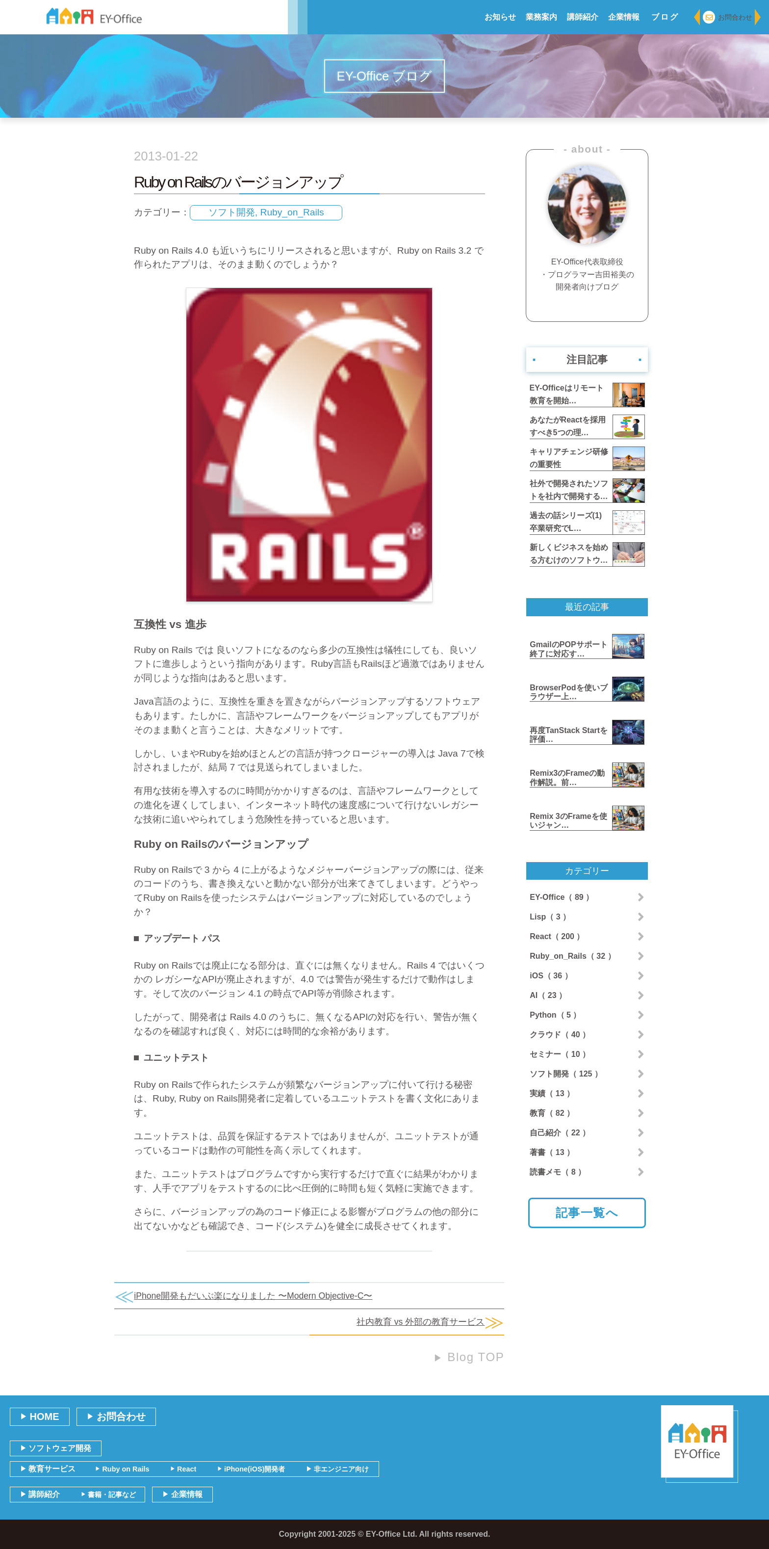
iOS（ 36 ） (551, 975)
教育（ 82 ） (552, 1113)
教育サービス (48, 1469)
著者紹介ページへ (587, 306)
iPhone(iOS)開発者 (251, 1469)
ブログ (665, 17)
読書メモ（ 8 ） (558, 1172)
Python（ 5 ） (555, 1015)
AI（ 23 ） (548, 995)
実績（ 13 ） (552, 1093)
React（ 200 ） (557, 936)
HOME (39, 1416)
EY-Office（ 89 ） (561, 897)
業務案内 (541, 17)
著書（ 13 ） (552, 1152)
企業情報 (624, 17)
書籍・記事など (108, 1494)
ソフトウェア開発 (55, 1448)
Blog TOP (469, 1357)
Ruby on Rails (122, 1469)
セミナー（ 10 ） (560, 1054)
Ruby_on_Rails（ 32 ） (572, 956)
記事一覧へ (587, 1212)
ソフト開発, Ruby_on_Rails (266, 212)
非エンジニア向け (337, 1469)
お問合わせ (727, 17)
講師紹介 (582, 17)
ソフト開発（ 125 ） (566, 1074)
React (183, 1469)
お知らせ (500, 17)
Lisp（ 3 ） (550, 917)
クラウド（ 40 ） (560, 1034)
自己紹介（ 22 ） (560, 1133)
